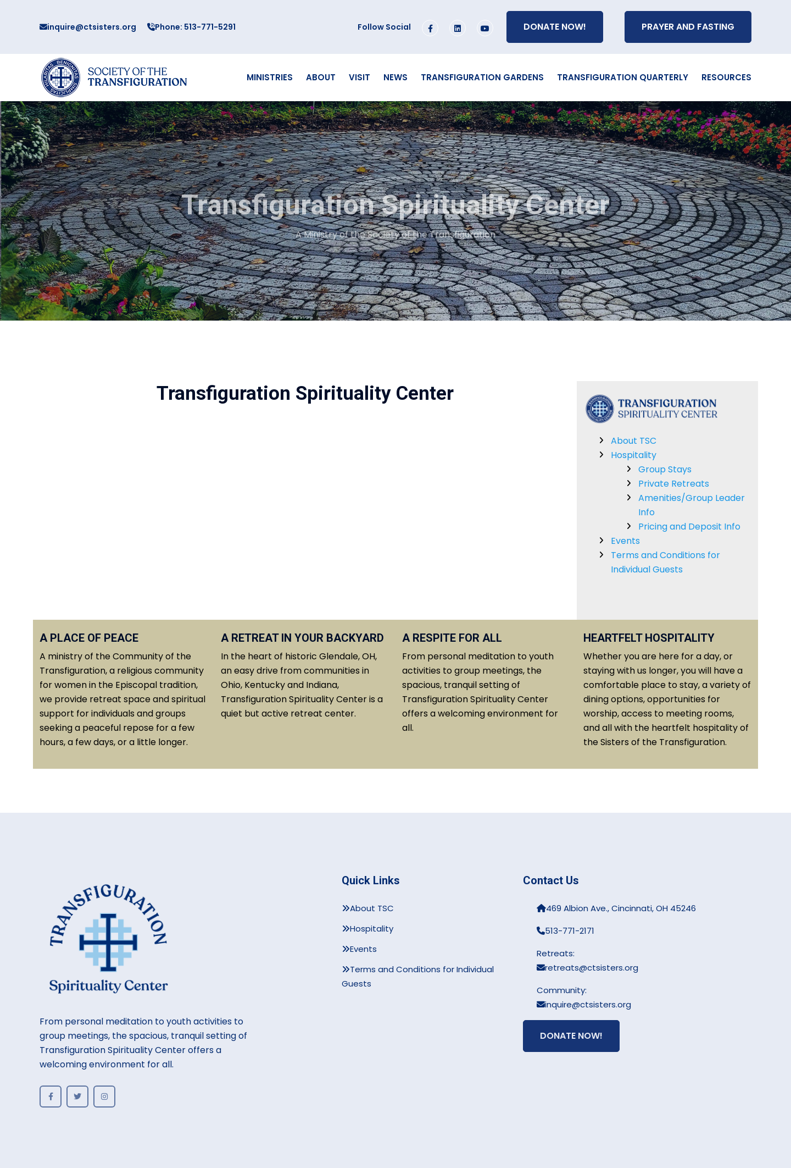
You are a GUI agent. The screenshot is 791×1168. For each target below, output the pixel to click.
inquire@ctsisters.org (88, 26)
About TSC (633, 440)
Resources (726, 77)
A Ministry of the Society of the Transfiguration (395, 241)
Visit (359, 77)
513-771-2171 (565, 930)
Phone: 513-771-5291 (191, 26)
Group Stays (665, 469)
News (395, 77)
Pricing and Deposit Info (689, 526)
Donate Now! (554, 26)
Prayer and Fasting (688, 26)
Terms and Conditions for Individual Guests (418, 976)
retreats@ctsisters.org (587, 967)
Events (625, 541)
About (321, 77)
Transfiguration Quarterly (622, 77)
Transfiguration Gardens (482, 77)
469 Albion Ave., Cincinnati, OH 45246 (616, 908)
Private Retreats (673, 483)
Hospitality (633, 455)
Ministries (270, 77)
